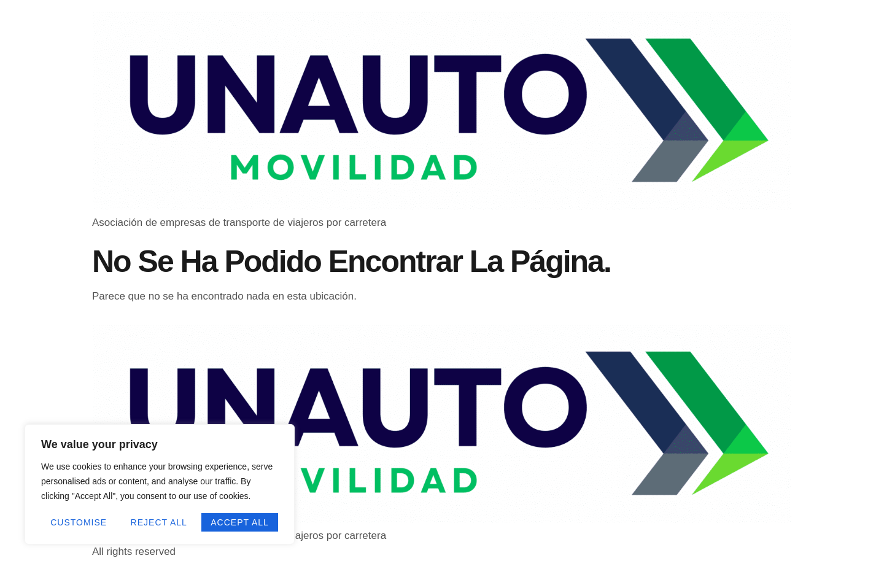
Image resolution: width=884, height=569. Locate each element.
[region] (160, 484)
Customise (78, 522)
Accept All (240, 522)
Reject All (159, 522)
